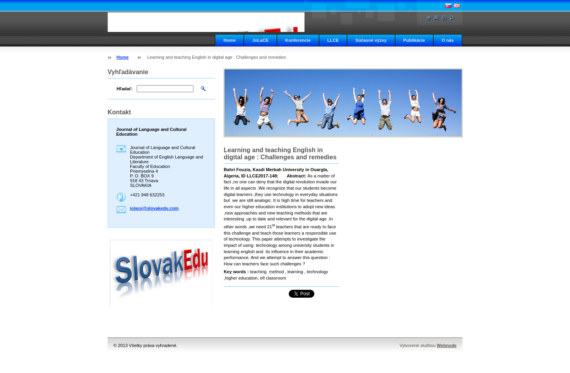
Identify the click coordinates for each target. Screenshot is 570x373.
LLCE (333, 40)
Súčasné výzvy (371, 40)
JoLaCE (260, 40)
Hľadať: (125, 88)
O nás (448, 40)
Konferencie (298, 40)
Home (229, 40)
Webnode (447, 345)
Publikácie (414, 40)
